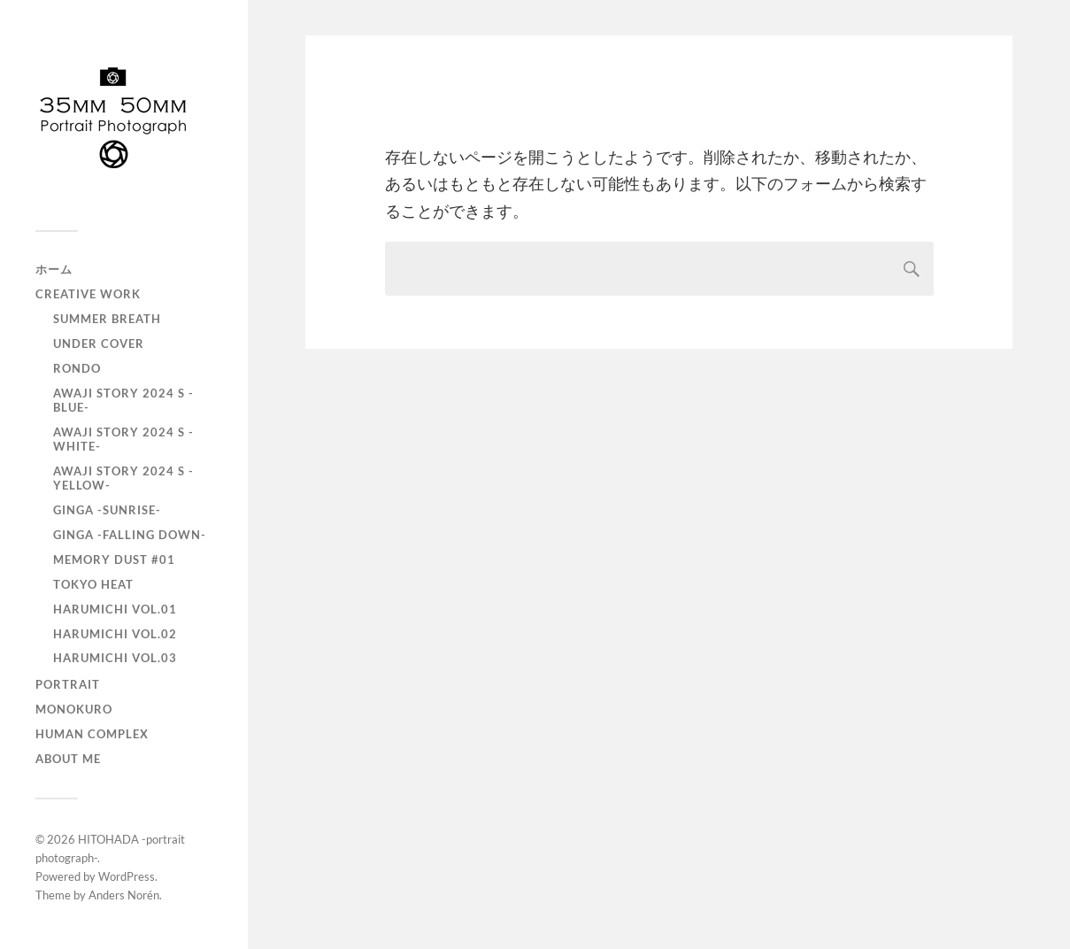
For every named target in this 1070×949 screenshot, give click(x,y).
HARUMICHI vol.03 (115, 658)
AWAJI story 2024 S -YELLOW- (123, 478)
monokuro (73, 709)
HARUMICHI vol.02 (115, 634)
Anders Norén (124, 895)
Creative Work (88, 294)
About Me (68, 759)
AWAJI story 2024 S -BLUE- (123, 400)
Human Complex (92, 734)
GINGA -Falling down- (129, 535)
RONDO (77, 368)
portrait (67, 684)
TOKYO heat (93, 584)
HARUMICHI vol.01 (115, 609)
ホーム (54, 269)
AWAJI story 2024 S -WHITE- (123, 439)
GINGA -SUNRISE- (107, 510)
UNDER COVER (98, 343)
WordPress (126, 876)
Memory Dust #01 (114, 559)
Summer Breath (107, 319)
